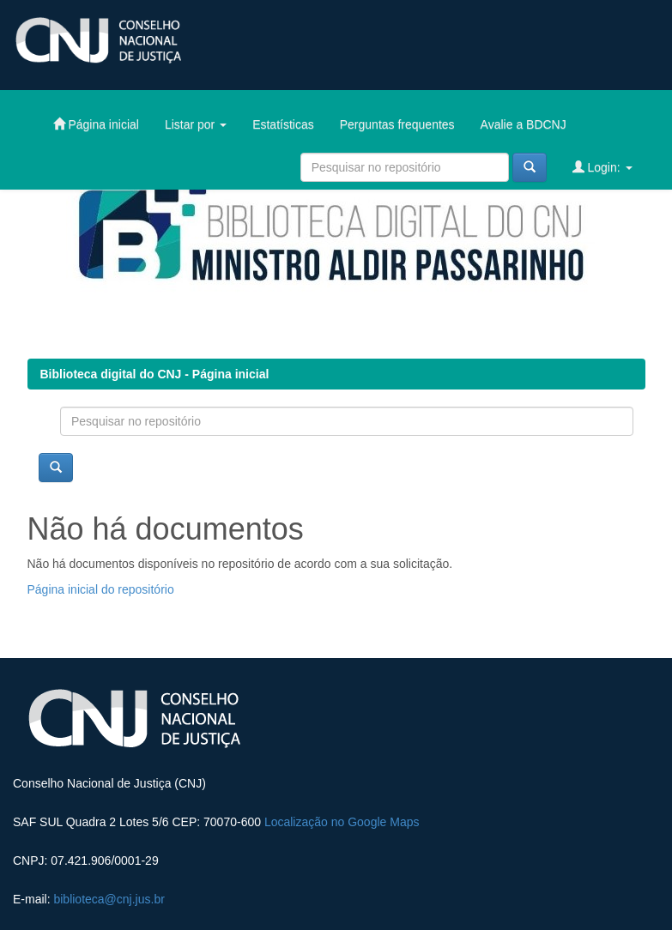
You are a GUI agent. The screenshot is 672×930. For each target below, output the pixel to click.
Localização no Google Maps (342, 822)
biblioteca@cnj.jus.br (108, 899)
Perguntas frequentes (397, 124)
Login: (602, 167)
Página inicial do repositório (100, 589)
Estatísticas (283, 124)
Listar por (196, 124)
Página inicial (96, 124)
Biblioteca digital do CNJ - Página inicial (154, 374)
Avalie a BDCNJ (523, 124)
